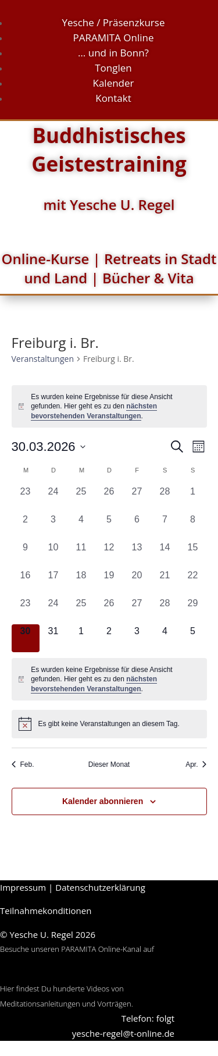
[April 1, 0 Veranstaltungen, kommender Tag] (81, 638)
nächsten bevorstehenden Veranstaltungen (94, 684)
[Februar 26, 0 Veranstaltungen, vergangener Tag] (109, 499)
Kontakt (113, 98)
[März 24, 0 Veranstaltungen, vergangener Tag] (53, 610)
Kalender (113, 83)
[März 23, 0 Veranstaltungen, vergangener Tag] (26, 610)
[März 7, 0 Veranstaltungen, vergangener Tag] (165, 527)
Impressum (23, 887)
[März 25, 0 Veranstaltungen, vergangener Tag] (81, 610)
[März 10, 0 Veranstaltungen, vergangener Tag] (53, 554)
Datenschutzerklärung (100, 887)
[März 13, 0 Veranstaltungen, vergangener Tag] (137, 554)
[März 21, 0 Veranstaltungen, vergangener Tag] (165, 582)
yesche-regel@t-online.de (123, 1033)
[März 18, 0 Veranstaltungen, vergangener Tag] (81, 582)
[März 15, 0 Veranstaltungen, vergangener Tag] (193, 554)
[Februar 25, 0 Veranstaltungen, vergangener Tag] (81, 499)
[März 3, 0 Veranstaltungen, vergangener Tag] (53, 527)
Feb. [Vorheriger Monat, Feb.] (23, 764)
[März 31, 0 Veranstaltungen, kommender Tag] (53, 638)
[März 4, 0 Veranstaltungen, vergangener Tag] (81, 527)
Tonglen (113, 67)
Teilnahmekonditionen (45, 910)
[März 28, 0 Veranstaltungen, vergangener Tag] (165, 610)
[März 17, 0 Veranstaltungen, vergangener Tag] (53, 582)
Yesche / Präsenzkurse (113, 22)
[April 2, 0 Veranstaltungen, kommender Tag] (109, 638)
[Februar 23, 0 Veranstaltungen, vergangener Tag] (26, 499)
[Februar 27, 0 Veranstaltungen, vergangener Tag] (137, 499)
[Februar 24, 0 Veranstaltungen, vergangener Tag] (53, 499)
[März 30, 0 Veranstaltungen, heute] (26, 638)
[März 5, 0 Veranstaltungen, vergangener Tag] (109, 527)
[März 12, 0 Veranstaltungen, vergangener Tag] (109, 554)
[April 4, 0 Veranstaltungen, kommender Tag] (165, 638)
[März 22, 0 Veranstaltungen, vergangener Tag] (193, 582)
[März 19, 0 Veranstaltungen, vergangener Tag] (109, 582)
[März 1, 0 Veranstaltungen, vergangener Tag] (193, 499)
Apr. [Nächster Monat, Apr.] (195, 764)
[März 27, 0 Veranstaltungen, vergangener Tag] (137, 610)
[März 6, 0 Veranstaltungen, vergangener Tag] (137, 527)
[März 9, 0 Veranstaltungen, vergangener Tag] (26, 554)
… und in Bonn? (113, 52)
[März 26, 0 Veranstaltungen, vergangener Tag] (109, 610)
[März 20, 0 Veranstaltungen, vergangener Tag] (137, 582)
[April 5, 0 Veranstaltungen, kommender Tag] (193, 638)
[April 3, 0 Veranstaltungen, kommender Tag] (137, 638)
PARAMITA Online (113, 37)
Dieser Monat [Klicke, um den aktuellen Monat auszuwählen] (109, 764)
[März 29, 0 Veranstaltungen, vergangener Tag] (193, 610)
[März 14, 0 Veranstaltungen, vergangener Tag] (165, 554)
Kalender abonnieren (102, 801)
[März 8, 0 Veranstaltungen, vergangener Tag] (193, 527)
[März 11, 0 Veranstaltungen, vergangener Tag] (81, 554)
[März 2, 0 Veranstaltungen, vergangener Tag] (26, 527)
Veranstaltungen (43, 358)
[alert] (109, 406)
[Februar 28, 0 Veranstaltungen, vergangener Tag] (165, 499)
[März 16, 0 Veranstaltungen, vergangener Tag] (26, 582)
